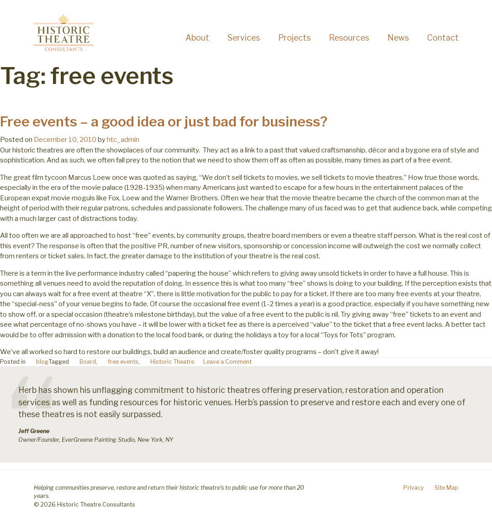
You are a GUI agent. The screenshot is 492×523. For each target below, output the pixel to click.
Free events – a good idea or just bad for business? (164, 121)
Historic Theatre (172, 361)
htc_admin (123, 140)
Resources (349, 37)
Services (243, 37)
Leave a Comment (227, 361)
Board (87, 361)
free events (123, 361)
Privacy (413, 487)
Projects (294, 37)
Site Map (446, 487)
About (197, 37)
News (398, 37)
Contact (443, 37)
